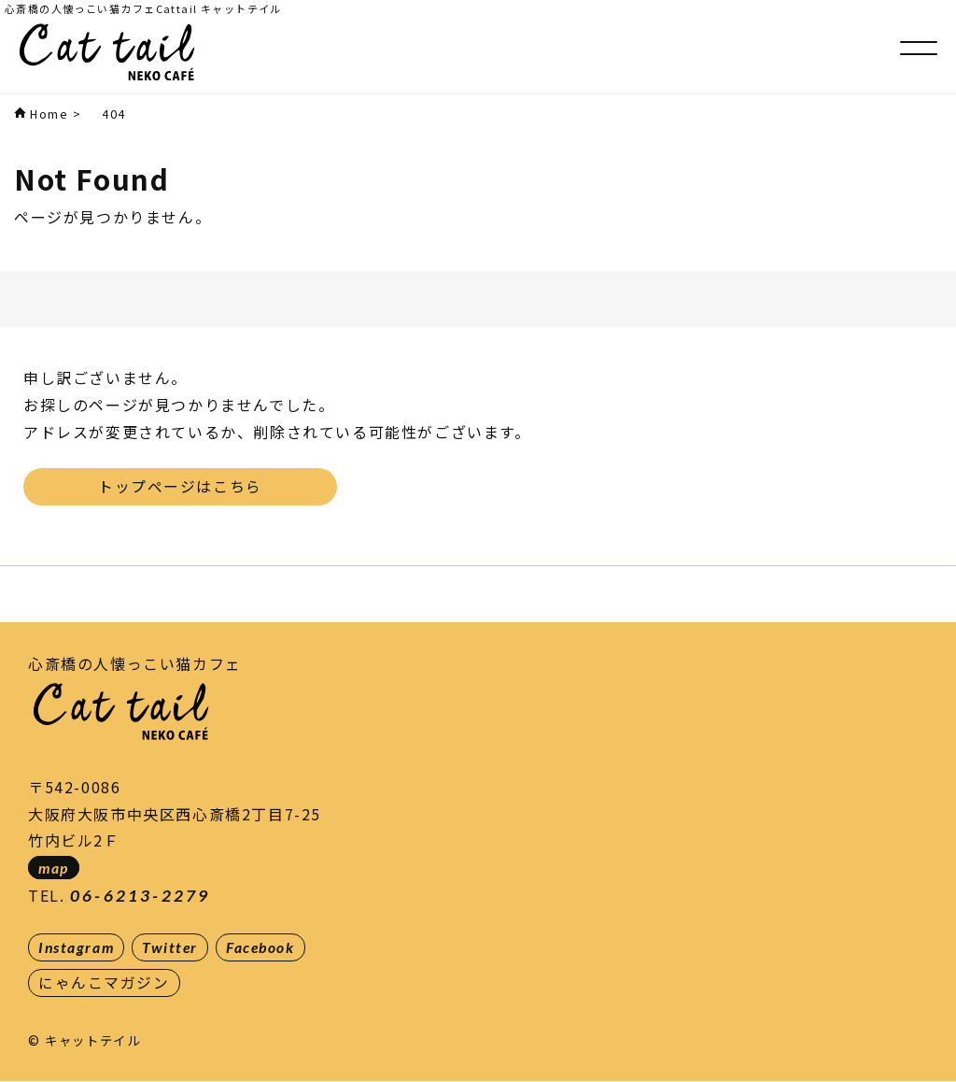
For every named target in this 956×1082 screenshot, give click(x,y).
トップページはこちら (180, 486)
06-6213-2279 (140, 894)
